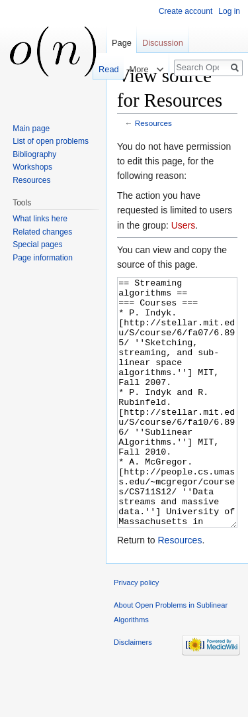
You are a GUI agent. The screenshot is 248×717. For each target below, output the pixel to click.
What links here (40, 218)
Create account (185, 11)
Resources (153, 123)
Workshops (32, 167)
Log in (229, 11)
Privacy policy (136, 632)
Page (122, 43)
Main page (31, 128)
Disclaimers (133, 692)
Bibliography (34, 154)
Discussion (162, 43)
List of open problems (51, 141)
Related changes (42, 232)
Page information (43, 257)
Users (183, 225)
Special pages (37, 244)
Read (107, 69)
